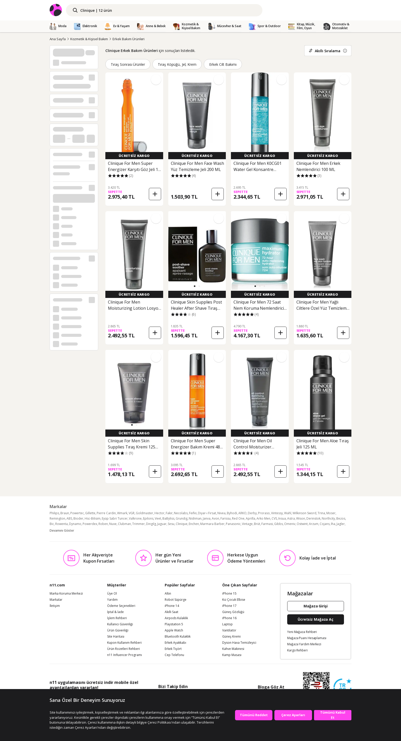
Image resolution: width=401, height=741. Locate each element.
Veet (158, 518)
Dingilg (151, 524)
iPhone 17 (229, 606)
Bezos (340, 518)
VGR (132, 513)
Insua (282, 518)
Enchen (194, 524)
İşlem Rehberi (117, 618)
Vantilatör (229, 630)
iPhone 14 (172, 606)
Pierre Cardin (106, 513)
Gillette (90, 513)
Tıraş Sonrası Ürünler (128, 64)
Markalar (56, 600)
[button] (194, 286)
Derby (252, 513)
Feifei (193, 513)
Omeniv (289, 524)
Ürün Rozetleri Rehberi (123, 649)
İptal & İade (115, 612)
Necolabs (181, 513)
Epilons (148, 518)
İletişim (55, 606)
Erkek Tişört (173, 649)
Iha (333, 524)
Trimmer (138, 524)
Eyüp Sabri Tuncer (115, 518)
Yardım (112, 600)
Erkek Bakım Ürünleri (128, 39)
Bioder (78, 518)
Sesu (171, 524)
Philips (54, 513)
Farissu (225, 518)
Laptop (227, 624)
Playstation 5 (174, 624)
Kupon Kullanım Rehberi (124, 643)
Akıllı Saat (171, 612)
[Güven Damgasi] (342, 688)
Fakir (169, 513)
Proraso (264, 513)
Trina (321, 513)
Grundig (181, 518)
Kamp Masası (231, 655)
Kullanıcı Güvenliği (120, 624)
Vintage (247, 524)
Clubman (124, 524)
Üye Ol (112, 594)
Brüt (257, 524)
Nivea (221, 513)
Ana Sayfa (58, 39)
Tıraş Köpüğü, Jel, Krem (177, 64)
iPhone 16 (229, 618)
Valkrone (135, 518)
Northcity (328, 518)
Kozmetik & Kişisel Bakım (89, 39)
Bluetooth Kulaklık (178, 637)
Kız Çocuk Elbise (233, 600)
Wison (300, 518)
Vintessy (277, 513)
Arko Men (263, 518)
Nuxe (113, 524)
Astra (291, 518)
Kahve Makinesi (233, 649)
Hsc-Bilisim (93, 518)
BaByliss (168, 518)
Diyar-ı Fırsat (207, 513)
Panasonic (233, 524)
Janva (206, 518)
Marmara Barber (212, 524)
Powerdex (90, 524)
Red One (238, 518)
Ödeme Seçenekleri (121, 606)
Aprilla (250, 518)
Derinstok (313, 518)
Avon (215, 518)
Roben (103, 524)
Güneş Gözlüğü (233, 612)
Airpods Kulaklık (176, 618)
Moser (331, 513)
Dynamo (75, 524)
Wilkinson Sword (304, 513)
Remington (57, 518)
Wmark (122, 513)
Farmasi (267, 524)
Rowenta (61, 524)
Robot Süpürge (175, 600)
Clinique (181, 524)
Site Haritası (115, 637)
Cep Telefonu (174, 655)
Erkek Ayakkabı (175, 643)
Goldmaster (144, 513)
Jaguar (161, 524)
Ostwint (302, 524)
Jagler (341, 524)
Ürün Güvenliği (117, 630)
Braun (64, 513)
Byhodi (232, 513)
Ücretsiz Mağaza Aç (315, 619)
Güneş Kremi (231, 637)
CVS (274, 518)
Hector (159, 513)
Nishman (195, 518)
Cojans (325, 524)
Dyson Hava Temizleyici (239, 643)
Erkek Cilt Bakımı (222, 64)
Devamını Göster (62, 530)
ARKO (242, 513)
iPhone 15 (229, 594)
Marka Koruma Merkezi (66, 594)
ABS (69, 518)
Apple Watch (174, 630)
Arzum (313, 524)
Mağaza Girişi (316, 606)
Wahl (287, 513)
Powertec (77, 513)
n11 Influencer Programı (124, 655)
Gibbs (278, 524)
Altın (168, 594)
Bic (52, 524)
